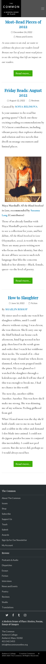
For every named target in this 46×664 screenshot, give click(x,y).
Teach (4, 524)
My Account (7, 545)
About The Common (11, 498)
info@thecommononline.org (15, 644)
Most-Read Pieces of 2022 (23, 24)
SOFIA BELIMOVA (26, 106)
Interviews (7, 581)
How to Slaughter (23, 297)
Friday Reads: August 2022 (23, 93)
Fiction (34, 303)
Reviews (35, 100)
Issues (5, 503)
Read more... (23, 73)
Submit (5, 529)
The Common (8, 631)
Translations (7, 607)
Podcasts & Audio (10, 560)
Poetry (5, 591)
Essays (5, 570)
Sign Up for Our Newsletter (14, 540)
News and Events (24, 36)
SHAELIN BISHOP (16, 309)
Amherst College (9, 653)
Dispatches (7, 565)
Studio (5, 602)
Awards (5, 535)
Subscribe (6, 514)
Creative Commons (27, 653)
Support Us (7, 519)
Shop (4, 508)
